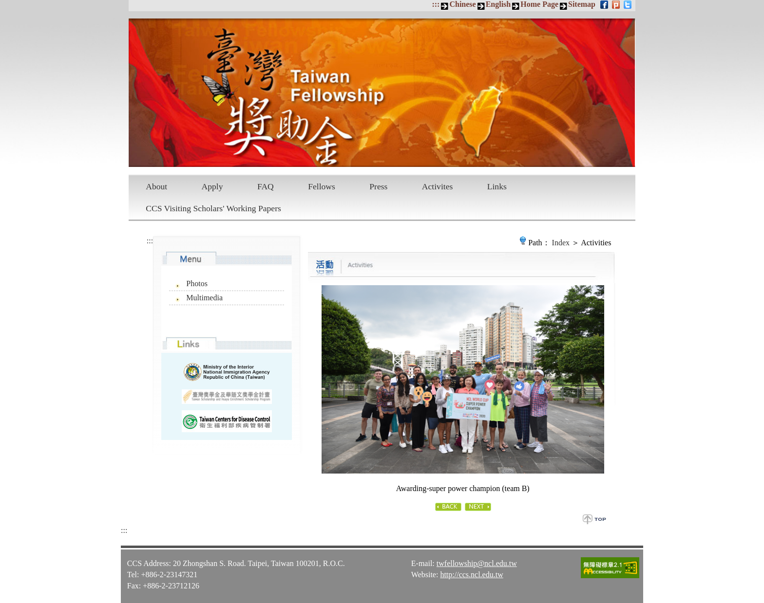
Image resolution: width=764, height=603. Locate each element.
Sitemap (581, 4)
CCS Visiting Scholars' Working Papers (213, 208)
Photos (197, 283)
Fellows (321, 186)
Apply (212, 186)
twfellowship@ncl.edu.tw (477, 563)
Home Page (539, 4)
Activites (437, 186)
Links (497, 186)
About (156, 186)
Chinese (462, 4)
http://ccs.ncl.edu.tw (471, 574)
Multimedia (204, 297)
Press (378, 186)
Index (561, 242)
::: (435, 4)
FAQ (265, 186)
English (498, 4)
